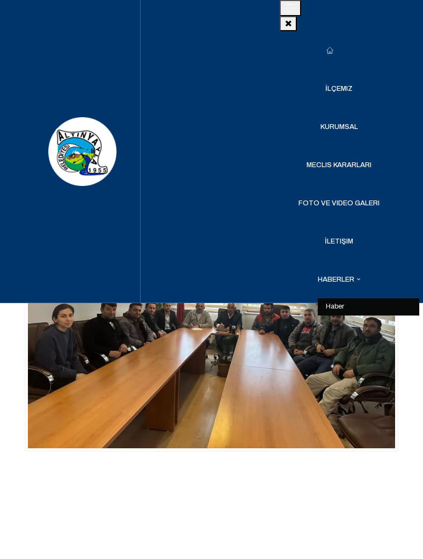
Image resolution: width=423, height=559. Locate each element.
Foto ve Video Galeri (339, 203)
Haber (335, 306)
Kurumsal (339, 127)
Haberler (336, 279)
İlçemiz (339, 88)
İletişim (339, 241)
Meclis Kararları (339, 165)
